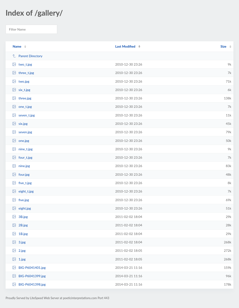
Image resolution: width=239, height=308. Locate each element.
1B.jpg (20, 234)
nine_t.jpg (22, 149)
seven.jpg (22, 132)
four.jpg (20, 174)
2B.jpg (20, 225)
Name (17, 46)
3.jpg (19, 242)
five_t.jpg (22, 183)
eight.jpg (21, 208)
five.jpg (20, 200)
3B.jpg (20, 217)
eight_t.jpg (23, 191)
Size (223, 46)
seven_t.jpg (23, 115)
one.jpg (20, 141)
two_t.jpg (22, 64)
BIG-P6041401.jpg (29, 268)
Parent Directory (27, 56)
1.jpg (19, 259)
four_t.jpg (22, 157)
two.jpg (20, 81)
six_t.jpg (21, 90)
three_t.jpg (23, 73)
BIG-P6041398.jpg (29, 284)
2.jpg (19, 250)
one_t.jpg (22, 106)
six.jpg (20, 124)
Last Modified (125, 46)
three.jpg (21, 98)
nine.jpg (21, 166)
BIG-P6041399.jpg (29, 276)
